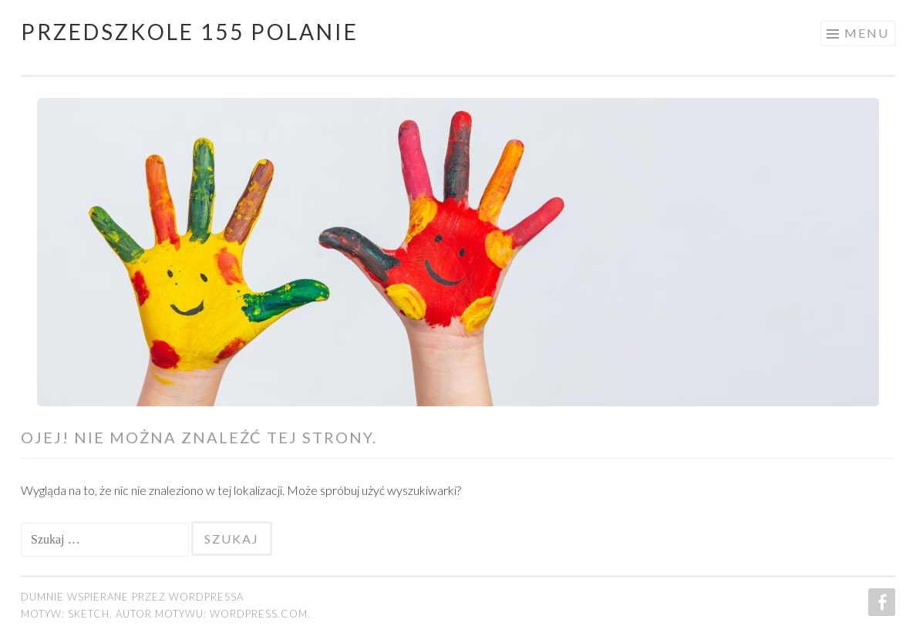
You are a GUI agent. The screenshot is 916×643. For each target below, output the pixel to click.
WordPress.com (259, 614)
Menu (866, 32)
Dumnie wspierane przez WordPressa (132, 597)
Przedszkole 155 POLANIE (190, 32)
